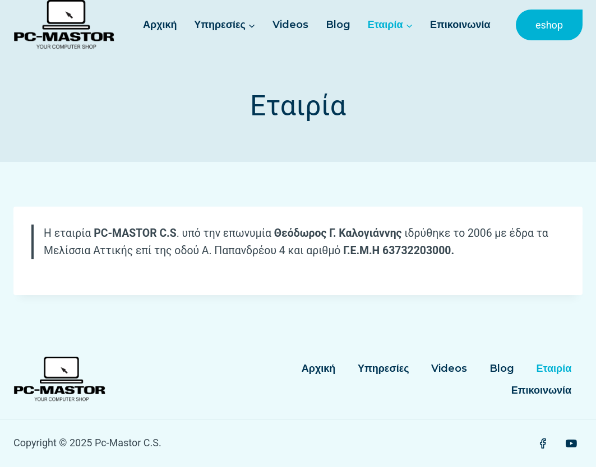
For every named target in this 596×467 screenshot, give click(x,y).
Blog (338, 24)
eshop (549, 25)
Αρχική (160, 24)
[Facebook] (543, 443)
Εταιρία (553, 368)
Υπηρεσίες (383, 368)
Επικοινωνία (460, 24)
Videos (290, 24)
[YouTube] (571, 443)
